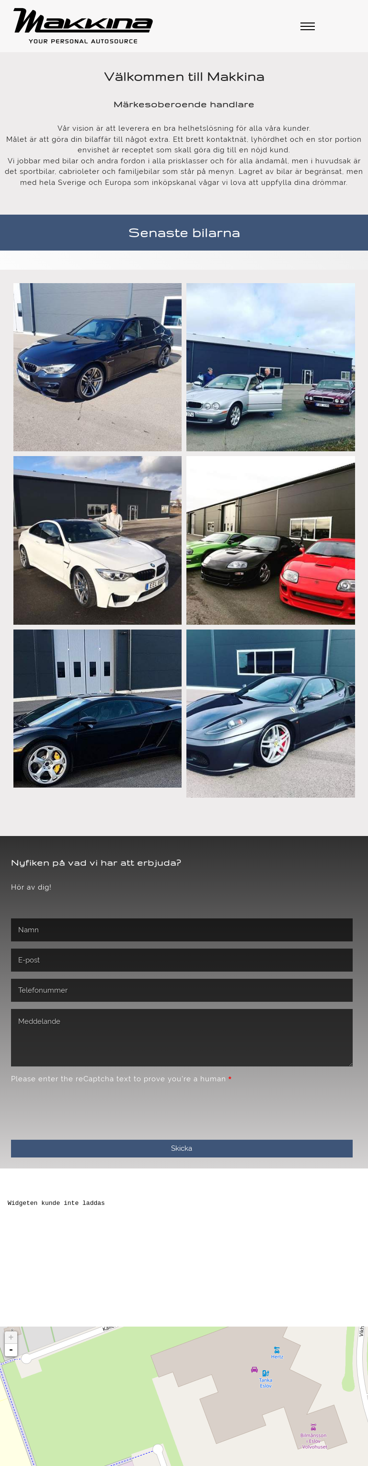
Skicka (181, 888)
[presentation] (84, 850)
